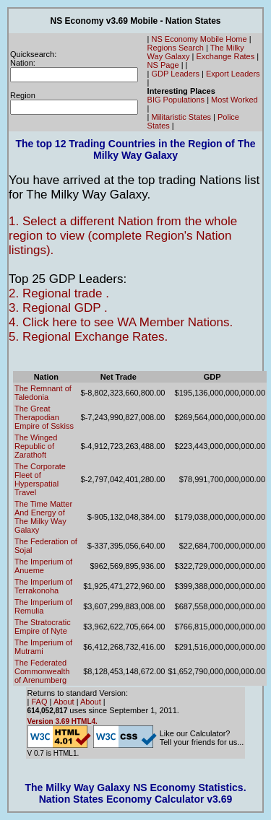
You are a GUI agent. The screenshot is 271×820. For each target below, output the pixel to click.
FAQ (40, 701)
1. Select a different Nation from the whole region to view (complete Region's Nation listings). (123, 235)
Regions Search (175, 47)
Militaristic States (182, 117)
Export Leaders (233, 73)
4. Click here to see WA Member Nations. (121, 322)
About (63, 701)
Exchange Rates (225, 56)
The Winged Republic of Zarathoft (35, 446)
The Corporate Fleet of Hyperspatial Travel (40, 479)
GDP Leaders (175, 73)
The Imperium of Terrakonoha (43, 586)
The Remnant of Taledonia (43, 392)
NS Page (163, 65)
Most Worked (234, 99)
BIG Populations (176, 99)
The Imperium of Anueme (43, 566)
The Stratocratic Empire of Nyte (42, 626)
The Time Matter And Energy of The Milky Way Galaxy (43, 517)
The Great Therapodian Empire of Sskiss (44, 417)
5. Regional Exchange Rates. (88, 337)
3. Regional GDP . (58, 308)
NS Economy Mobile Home (199, 39)
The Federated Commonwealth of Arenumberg (41, 671)
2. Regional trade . (59, 293)
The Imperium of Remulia (43, 606)
